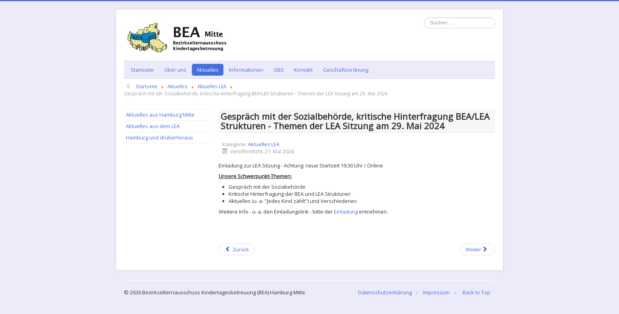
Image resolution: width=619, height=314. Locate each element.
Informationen (246, 69)
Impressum (436, 292)
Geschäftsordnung (345, 69)
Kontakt (303, 69)
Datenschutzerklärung (385, 292)
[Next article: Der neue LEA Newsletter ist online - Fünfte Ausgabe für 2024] (477, 249)
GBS (279, 69)
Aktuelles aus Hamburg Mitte (160, 114)
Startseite (142, 69)
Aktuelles (208, 69)
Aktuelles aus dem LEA (153, 126)
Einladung (346, 211)
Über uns (175, 69)
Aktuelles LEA (263, 144)
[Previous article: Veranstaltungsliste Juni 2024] (237, 249)
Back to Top (476, 292)
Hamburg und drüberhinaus (159, 137)
